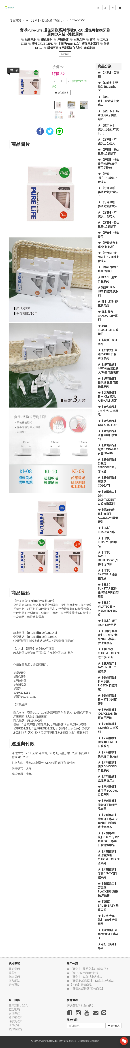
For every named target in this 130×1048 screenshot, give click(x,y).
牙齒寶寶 (15, 20)
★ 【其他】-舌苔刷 (108, 74)
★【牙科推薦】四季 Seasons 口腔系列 (107, 766)
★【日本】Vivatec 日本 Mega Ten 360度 (107, 608)
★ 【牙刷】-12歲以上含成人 (107, 141)
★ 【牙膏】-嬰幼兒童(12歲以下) (108, 224)
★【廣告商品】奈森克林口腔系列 (107, 435)
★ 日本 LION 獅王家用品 (108, 303)
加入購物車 (61, 92)
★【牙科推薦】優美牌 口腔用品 (108, 754)
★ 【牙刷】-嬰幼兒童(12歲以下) (45, 20)
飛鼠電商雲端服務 (87, 1041)
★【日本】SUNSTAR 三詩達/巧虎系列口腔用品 (108, 590)
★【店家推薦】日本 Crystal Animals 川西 (107, 396)
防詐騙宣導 (16, 1029)
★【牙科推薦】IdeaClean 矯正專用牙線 (107, 713)
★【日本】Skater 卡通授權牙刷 (107, 574)
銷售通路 (14, 984)
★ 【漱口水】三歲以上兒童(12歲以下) (108, 129)
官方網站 (14, 980)
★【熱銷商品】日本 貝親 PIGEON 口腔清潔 (107, 683)
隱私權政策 (16, 1017)
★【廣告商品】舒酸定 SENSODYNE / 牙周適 (107, 465)
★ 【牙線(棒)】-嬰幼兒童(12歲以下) (108, 192)
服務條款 (14, 1013)
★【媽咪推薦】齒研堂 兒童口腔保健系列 (108, 382)
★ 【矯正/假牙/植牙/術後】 (108, 269)
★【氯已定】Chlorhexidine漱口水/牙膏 (109, 653)
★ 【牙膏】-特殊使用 (108, 234)
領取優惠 (113, 1025)
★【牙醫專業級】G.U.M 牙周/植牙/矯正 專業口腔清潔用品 (108, 839)
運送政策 (14, 1025)
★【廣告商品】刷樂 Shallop (107, 423)
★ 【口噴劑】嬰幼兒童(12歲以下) (108, 86)
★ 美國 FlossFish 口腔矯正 (108, 329)
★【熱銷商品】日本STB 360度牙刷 (107, 699)
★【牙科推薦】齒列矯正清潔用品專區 (107, 804)
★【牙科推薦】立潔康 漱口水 (107, 778)
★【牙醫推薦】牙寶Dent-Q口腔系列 (107, 873)
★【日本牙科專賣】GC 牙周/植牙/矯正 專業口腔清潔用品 (108, 637)
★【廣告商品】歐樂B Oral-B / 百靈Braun (108, 449)
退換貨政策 (16, 1021)
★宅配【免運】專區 (107, 946)
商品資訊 (65, 54)
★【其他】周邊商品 (107, 342)
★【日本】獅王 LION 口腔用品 (107, 623)
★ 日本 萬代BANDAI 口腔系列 (108, 315)
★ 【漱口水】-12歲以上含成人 (108, 101)
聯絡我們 (14, 976)
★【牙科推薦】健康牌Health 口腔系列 (107, 742)
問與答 (13, 973)
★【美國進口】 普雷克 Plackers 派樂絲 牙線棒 (108, 889)
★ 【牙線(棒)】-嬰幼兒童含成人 (108, 204)
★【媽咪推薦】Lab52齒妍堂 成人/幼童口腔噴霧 (108, 368)
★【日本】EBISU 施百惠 (106, 530)
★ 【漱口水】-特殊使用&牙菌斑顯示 (108, 115)
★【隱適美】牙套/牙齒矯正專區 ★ (108, 934)
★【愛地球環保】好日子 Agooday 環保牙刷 (108, 515)
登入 (25, 1005)
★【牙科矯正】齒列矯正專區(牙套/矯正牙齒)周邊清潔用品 (108, 821)
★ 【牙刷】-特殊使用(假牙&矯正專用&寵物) (108, 163)
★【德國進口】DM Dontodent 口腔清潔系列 (107, 497)
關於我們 (14, 969)
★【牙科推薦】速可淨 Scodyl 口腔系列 (108, 790)
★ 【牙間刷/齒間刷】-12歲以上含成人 (108, 256)
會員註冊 (14, 1005)
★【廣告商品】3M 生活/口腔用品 (108, 410)
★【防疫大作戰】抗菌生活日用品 (107, 919)
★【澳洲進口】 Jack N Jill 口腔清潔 (107, 667)
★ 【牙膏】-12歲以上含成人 (107, 214)
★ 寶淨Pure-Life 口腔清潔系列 (108, 291)
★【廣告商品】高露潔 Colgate (107, 481)
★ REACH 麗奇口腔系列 (107, 279)
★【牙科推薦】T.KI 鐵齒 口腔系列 (108, 728)
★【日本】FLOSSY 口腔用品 (107, 542)
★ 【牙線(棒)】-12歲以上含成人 (107, 177)
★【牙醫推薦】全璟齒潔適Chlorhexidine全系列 (109, 857)
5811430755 (77, 20)
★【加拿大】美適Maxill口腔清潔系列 (107, 354)
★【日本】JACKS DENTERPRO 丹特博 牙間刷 (108, 558)
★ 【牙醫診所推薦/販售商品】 (108, 244)
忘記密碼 (14, 1009)
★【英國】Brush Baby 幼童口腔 (108, 905)
